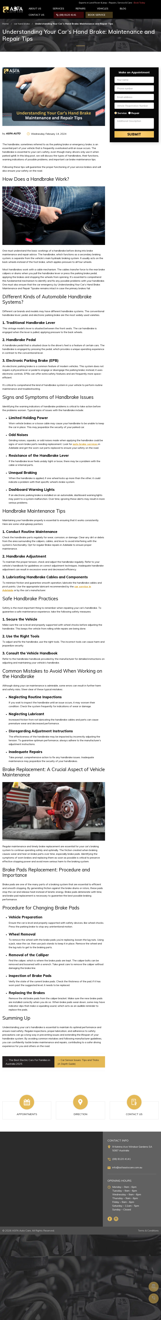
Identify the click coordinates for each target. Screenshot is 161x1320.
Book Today (152, 2)
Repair (135, 110)
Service (122, 110)
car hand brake (22, 21)
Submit (134, 132)
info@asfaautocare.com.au (127, 1165)
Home (5, 21)
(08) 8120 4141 (121, 1156)
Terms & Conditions (148, 1228)
